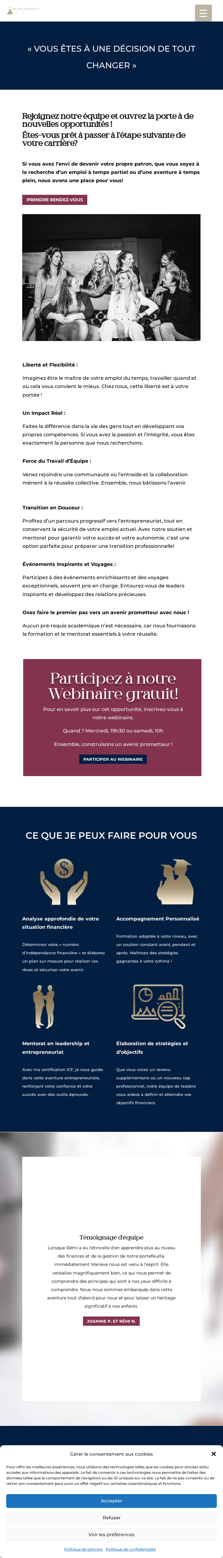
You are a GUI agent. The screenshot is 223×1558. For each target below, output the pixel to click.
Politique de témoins (83, 1549)
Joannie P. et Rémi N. (111, 1321)
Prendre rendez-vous (55, 199)
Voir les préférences (111, 1534)
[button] (214, 1454)
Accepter (111, 1501)
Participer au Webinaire (112, 741)
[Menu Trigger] (203, 13)
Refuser (112, 1518)
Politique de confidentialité (131, 1549)
